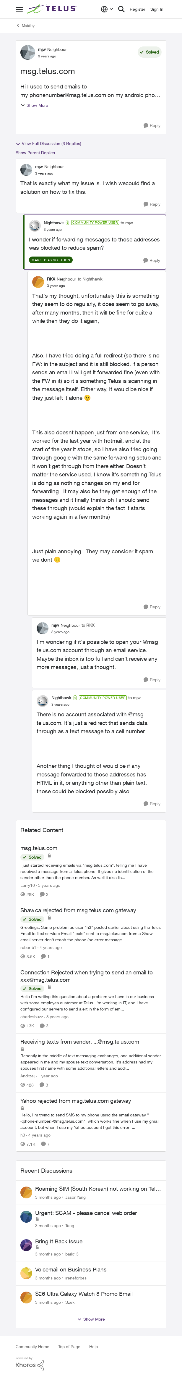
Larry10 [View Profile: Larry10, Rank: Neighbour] (27, 885)
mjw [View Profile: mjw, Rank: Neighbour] (42, 49)
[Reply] (152, 126)
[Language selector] (107, 9)
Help (93, 1346)
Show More (34, 105)
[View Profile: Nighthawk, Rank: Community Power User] (35, 226)
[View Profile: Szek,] (26, 1297)
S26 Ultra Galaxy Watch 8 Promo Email (84, 1293)
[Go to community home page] (52, 9)
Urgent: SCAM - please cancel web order (86, 1213)
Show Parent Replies (35, 152)
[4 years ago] (50, 947)
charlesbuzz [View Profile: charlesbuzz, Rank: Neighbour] (31, 1016)
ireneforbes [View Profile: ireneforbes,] (76, 1277)
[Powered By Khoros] (91, 1364)
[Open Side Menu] (19, 9)
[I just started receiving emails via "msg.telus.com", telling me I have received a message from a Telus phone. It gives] (91, 871)
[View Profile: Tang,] (26, 1217)
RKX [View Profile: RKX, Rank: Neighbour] (51, 278)
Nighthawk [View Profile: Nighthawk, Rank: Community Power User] (54, 222)
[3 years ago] (56, 1016)
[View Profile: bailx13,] (26, 1245)
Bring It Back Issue (58, 1241)
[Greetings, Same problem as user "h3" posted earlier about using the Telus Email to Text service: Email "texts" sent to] (91, 933)
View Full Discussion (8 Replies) (48, 143)
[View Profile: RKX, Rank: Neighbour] (38, 282)
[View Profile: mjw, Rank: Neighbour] (27, 52)
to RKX (88, 625)
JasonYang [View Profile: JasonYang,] (75, 1197)
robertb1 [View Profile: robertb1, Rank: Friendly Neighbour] (28, 947)
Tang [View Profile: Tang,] (69, 1225)
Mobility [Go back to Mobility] (25, 25)
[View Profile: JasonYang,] (26, 1192)
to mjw (127, 222)
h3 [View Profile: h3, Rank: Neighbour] (22, 1134)
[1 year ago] (47, 1076)
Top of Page (69, 1346)
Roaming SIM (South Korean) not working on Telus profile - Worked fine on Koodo (98, 1188)
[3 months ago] (48, 1197)
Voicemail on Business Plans (71, 1269)
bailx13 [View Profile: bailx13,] (72, 1253)
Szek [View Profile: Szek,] (69, 1302)
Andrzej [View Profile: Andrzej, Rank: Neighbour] (27, 1075)
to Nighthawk (90, 278)
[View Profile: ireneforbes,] (26, 1273)
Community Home (32, 1346)
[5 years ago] (48, 885)
